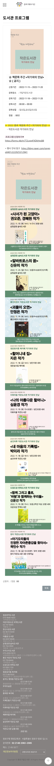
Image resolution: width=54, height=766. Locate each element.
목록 (46, 588)
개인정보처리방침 (10, 751)
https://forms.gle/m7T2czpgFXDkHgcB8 (24, 141)
